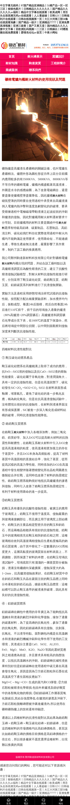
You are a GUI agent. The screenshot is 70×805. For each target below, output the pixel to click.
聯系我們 (35, 70)
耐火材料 (58, 195)
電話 (26, 801)
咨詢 (43, 801)
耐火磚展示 (34, 56)
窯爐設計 (58, 56)
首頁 (12, 56)
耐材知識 (12, 63)
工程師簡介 (58, 63)
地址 (61, 801)
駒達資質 (35, 63)
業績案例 (12, 70)
